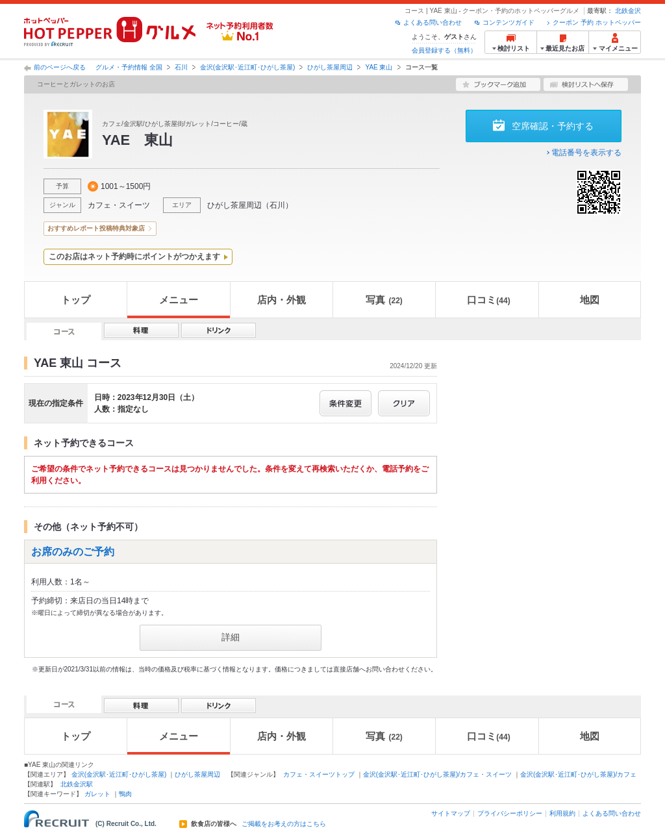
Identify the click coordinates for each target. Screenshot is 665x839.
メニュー (178, 299)
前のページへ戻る (60, 67)
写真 (384, 299)
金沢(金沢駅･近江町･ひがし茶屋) (247, 67)
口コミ (488, 299)
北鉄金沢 (628, 10)
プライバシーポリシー (509, 813)
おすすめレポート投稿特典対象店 (96, 228)
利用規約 (562, 813)
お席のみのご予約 (72, 551)
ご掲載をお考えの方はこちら (284, 824)
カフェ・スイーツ (119, 205)
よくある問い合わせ (432, 22)
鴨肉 (125, 793)
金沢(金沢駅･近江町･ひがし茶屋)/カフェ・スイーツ (437, 774)
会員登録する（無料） (444, 50)
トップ (75, 299)
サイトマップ (450, 813)
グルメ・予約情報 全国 (128, 67)
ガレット (97, 793)
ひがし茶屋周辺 (330, 67)
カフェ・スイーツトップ (319, 774)
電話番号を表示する (586, 152)
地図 (589, 299)
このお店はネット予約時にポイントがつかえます (134, 256)
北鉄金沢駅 (76, 784)
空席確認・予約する (553, 126)
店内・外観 (281, 299)
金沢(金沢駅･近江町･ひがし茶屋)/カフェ (578, 774)
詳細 (230, 637)
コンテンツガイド (508, 22)
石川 (181, 67)
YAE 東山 (378, 67)
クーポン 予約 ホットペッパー (597, 22)
